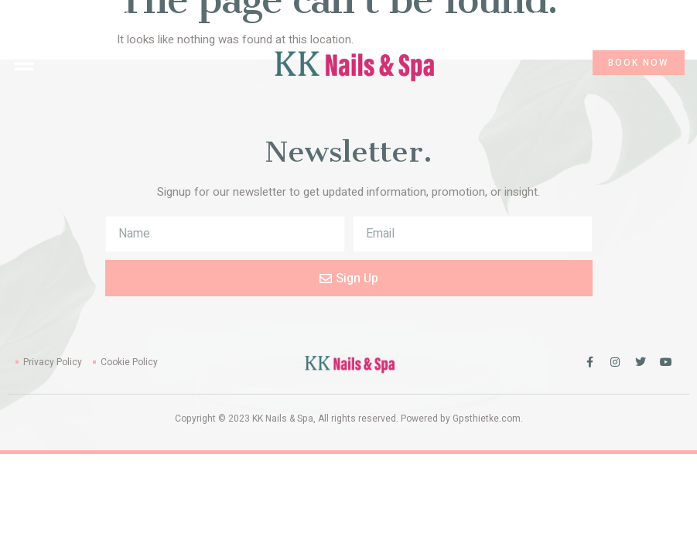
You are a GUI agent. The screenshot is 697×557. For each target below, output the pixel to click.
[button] (24, 62)
